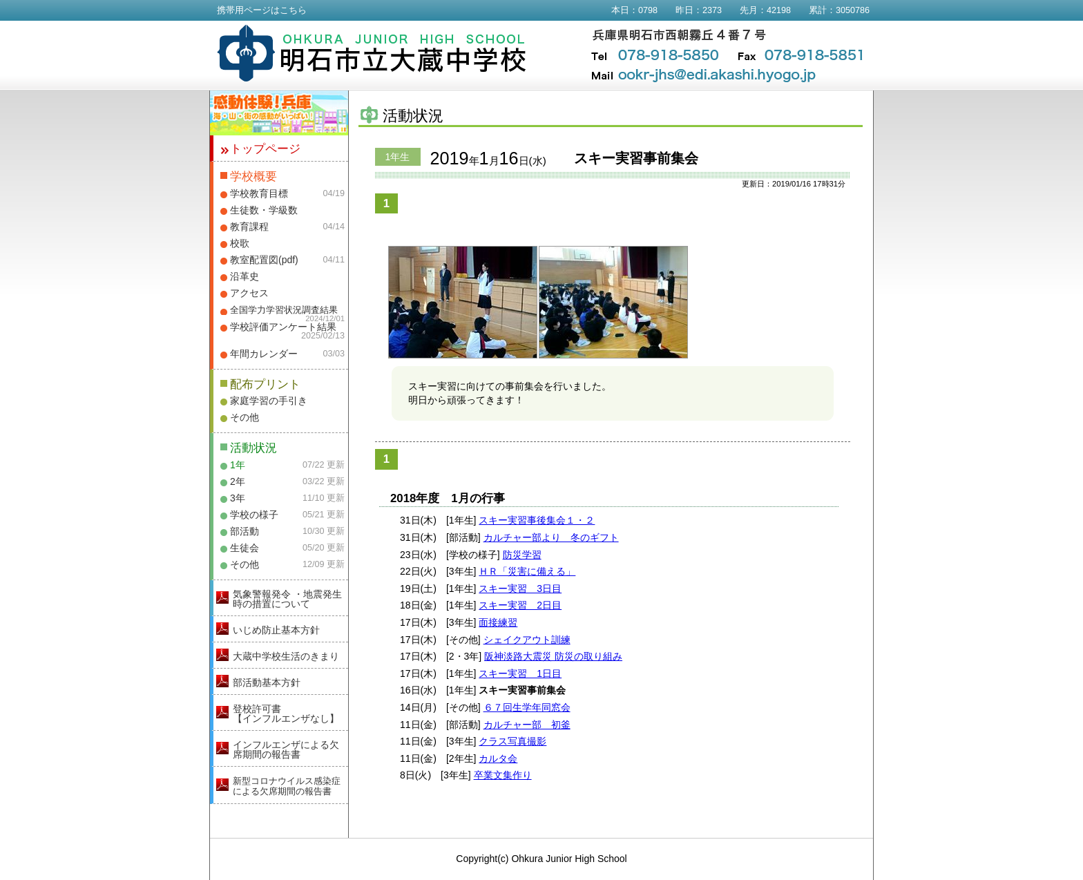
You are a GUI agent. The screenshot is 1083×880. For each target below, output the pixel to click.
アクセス (249, 292)
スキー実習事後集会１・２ (537, 520)
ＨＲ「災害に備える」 (527, 571)
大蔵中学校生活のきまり (286, 656)
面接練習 (498, 622)
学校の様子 (254, 514)
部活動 (244, 531)
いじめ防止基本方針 (276, 629)
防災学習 (522, 554)
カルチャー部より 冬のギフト (551, 537)
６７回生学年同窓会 (527, 707)
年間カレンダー (264, 353)
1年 (237, 464)
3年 (237, 498)
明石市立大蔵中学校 (372, 53)
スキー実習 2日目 (520, 605)
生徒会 (244, 547)
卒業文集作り (503, 775)
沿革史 (244, 276)
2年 (237, 481)
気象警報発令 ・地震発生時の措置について (287, 599)
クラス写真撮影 (512, 741)
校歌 (239, 243)
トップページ (265, 148)
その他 (244, 417)
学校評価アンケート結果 (283, 326)
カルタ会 (498, 758)
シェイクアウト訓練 (527, 639)
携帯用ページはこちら (262, 10)
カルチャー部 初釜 (527, 724)
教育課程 (249, 226)
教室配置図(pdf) (264, 259)
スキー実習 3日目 (520, 588)
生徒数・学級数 (264, 210)
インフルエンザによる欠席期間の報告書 (286, 749)
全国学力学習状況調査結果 (284, 310)
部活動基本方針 (266, 682)
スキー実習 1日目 (520, 673)
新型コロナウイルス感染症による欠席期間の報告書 (287, 786)
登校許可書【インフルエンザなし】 (286, 713)
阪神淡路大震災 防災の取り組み (553, 656)
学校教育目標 (259, 193)
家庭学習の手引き (268, 400)
